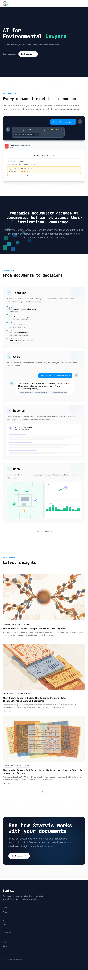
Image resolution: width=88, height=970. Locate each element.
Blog (4, 942)
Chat (4, 916)
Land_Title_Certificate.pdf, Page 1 (26, 134)
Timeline (6, 912)
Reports (6, 920)
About (5, 937)
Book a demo (28, 54)
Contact (6, 946)
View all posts (44, 792)
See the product (9, 54)
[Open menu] (83, 4)
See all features (44, 531)
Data (4, 925)
